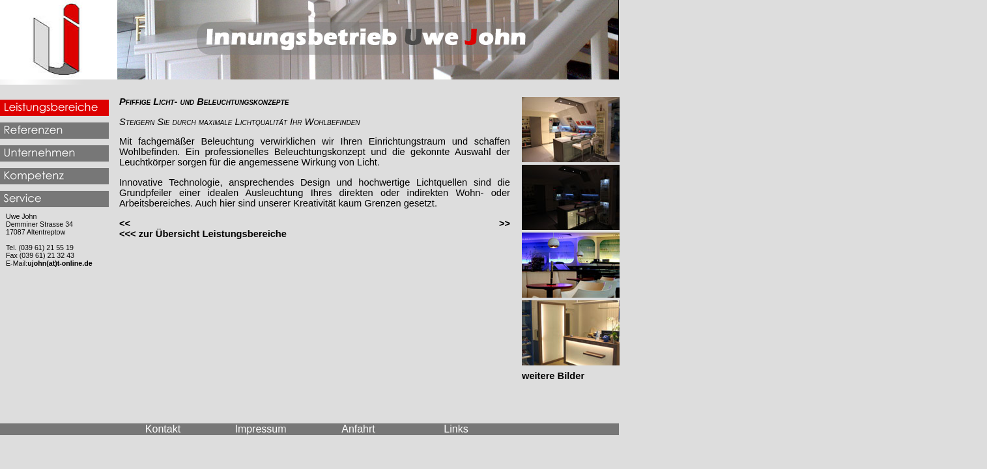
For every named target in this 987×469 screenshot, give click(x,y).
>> (504, 223)
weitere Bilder (553, 376)
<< (124, 223)
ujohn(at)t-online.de (59, 263)
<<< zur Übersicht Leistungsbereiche (203, 234)
